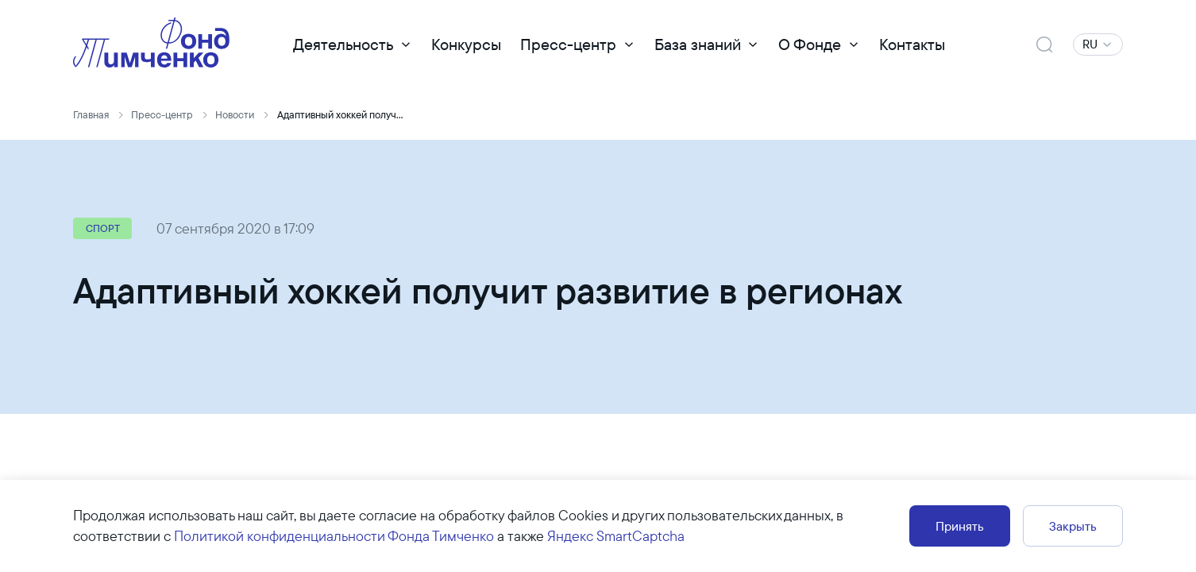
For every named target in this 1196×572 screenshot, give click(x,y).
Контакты (912, 44)
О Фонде (809, 44)
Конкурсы (466, 44)
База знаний (697, 44)
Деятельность (343, 44)
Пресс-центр (568, 44)
